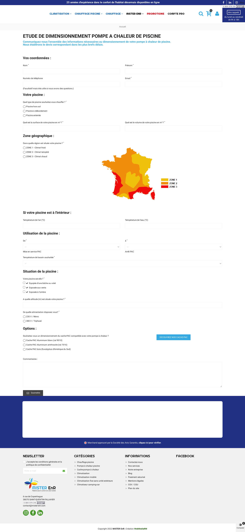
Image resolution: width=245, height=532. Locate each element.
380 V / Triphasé (34, 321)
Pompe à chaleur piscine (87, 465)
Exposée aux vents (37, 287)
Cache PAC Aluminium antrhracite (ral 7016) (46, 345)
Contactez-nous (134, 462)
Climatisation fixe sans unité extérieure (93, 480)
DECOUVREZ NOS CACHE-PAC (173, 337)
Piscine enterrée (33, 115)
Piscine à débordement (36, 111)
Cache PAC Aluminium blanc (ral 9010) (44, 340)
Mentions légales (134, 480)
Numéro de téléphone (33, 78)
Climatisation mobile (85, 477)
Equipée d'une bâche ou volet (42, 283)
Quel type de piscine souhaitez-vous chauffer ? (45, 102)
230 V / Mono (32, 316)
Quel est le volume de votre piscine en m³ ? (145, 122)
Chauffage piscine (87, 13)
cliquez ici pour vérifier (150, 442)
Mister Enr (133, 13)
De (25, 240)
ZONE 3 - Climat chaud (36, 156)
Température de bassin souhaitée (39, 257)
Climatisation (59, 13)
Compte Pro (176, 13)
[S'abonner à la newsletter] (64, 471)
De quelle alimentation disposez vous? (41, 312)
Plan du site (132, 488)
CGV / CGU (131, 484)
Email (128, 78)
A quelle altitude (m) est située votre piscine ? (44, 299)
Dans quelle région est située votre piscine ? (43, 143)
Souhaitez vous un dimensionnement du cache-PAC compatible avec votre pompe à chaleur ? (66, 336)
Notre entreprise (134, 469)
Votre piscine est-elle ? (33, 278)
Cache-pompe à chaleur (86, 469)
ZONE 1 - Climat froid (36, 147)
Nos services (132, 465)
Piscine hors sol (33, 106)
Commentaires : (30, 359)
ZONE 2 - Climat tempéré (37, 152)
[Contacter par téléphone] (233, 6)
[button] (201, 13)
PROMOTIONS (155, 13)
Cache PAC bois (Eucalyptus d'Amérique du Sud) (48, 349)
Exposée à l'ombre (37, 292)
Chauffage (113, 13)
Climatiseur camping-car (87, 484)
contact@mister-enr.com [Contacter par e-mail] (34, 505)
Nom (26, 65)
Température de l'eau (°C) (136, 220)
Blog (242, 2)
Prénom (129, 65)
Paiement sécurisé (135, 477)
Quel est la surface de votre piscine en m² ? (43, 122)
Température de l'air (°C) (34, 220)
